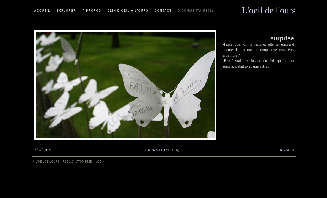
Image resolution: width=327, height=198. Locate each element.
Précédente (44, 150)
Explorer (66, 10)
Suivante (286, 150)
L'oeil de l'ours (268, 9)
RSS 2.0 (68, 161)
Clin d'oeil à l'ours (128, 10)
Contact (163, 10)
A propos (91, 10)
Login (100, 161)
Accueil (42, 10)
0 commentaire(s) (195, 10)
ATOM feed (84, 161)
